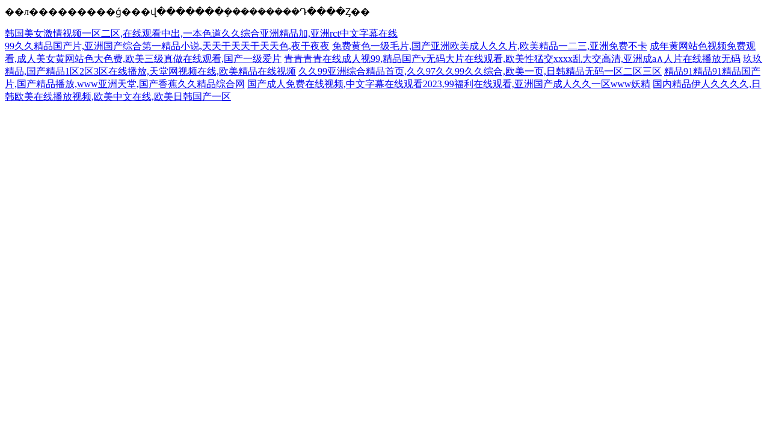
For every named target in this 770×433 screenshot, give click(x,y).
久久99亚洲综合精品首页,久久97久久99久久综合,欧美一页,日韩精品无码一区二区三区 (480, 71)
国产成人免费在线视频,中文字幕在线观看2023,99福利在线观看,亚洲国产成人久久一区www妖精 (449, 84)
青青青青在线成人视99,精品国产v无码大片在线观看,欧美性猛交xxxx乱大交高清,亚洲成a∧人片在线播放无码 (512, 59)
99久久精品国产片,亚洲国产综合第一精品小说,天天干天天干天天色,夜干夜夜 (167, 46)
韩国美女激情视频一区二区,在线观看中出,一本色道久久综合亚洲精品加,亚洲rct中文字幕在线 (201, 33)
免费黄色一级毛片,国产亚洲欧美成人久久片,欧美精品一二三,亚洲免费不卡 (489, 46)
